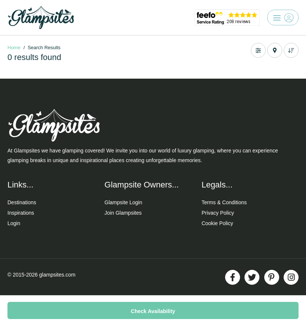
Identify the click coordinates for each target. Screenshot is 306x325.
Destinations (21, 202)
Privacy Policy (218, 213)
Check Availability (153, 311)
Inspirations (20, 213)
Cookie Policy (217, 223)
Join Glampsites (123, 213)
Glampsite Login (123, 202)
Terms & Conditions (224, 202)
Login (13, 223)
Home (13, 47)
